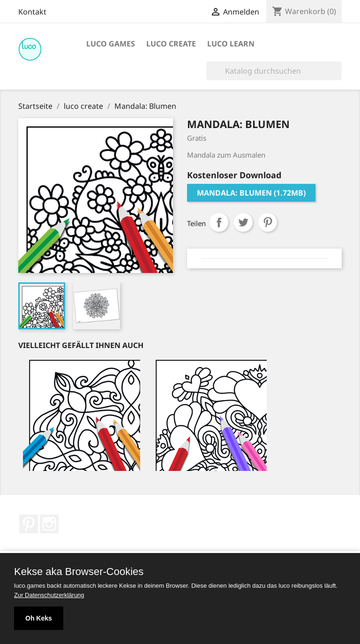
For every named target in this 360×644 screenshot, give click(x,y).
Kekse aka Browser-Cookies (78, 571)
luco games (110, 43)
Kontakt (32, 12)
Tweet (243, 222)
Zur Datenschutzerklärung (49, 595)
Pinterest (267, 222)
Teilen (219, 222)
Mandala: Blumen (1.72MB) (251, 193)
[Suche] (274, 70)
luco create (171, 43)
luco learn (231, 43)
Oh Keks (38, 618)
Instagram (49, 524)
